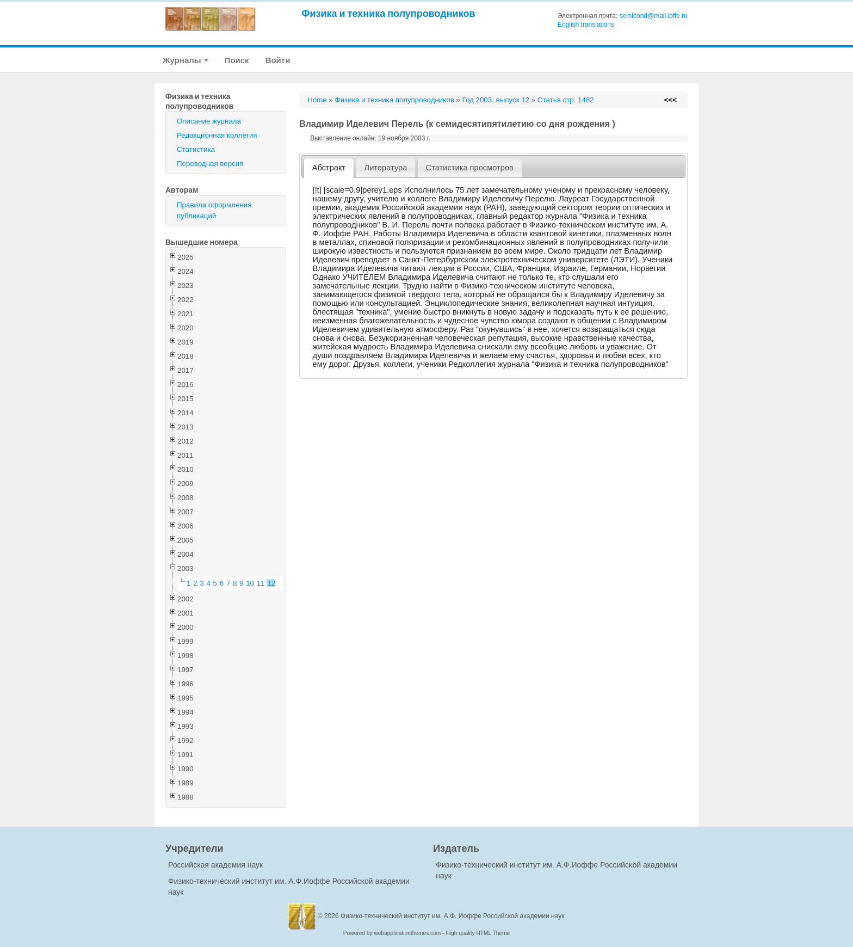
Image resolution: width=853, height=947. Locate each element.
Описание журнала (209, 121)
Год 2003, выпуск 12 (495, 100)
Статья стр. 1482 (565, 100)
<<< (670, 100)
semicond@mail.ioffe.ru (654, 16)
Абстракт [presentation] (329, 167)
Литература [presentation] (385, 167)
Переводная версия (210, 163)
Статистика (196, 149)
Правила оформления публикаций (214, 210)
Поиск (237, 60)
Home (317, 100)
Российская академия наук (215, 864)
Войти (277, 60)
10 (250, 583)
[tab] (329, 168)
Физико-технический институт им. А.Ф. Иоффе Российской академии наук (453, 916)
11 (261, 583)
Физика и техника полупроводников (388, 13)
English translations (586, 24)
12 (271, 583)
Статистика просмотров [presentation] (470, 167)
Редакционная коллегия (217, 135)
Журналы (185, 60)
